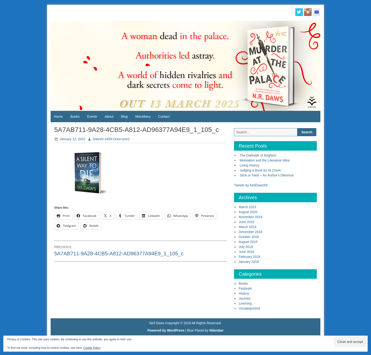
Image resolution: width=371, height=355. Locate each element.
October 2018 (249, 237)
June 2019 (246, 222)
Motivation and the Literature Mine (265, 160)
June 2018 (246, 252)
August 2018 (248, 242)
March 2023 (247, 207)
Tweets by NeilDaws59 (251, 185)
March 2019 (247, 227)
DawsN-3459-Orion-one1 (111, 139)
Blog (124, 116)
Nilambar (216, 330)
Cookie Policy (92, 348)
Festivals (245, 288)
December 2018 (250, 232)
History (244, 293)
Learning (245, 303)
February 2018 (249, 257)
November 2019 (250, 217)
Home (58, 116)
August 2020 (248, 212)
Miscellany (142, 116)
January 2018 (249, 262)
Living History (250, 165)
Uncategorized (249, 308)
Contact (163, 116)
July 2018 (246, 247)
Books (75, 116)
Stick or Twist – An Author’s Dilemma (267, 175)
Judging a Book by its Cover (260, 170)
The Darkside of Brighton (258, 155)
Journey (245, 298)
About (109, 116)
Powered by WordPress (165, 330)
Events (92, 116)
